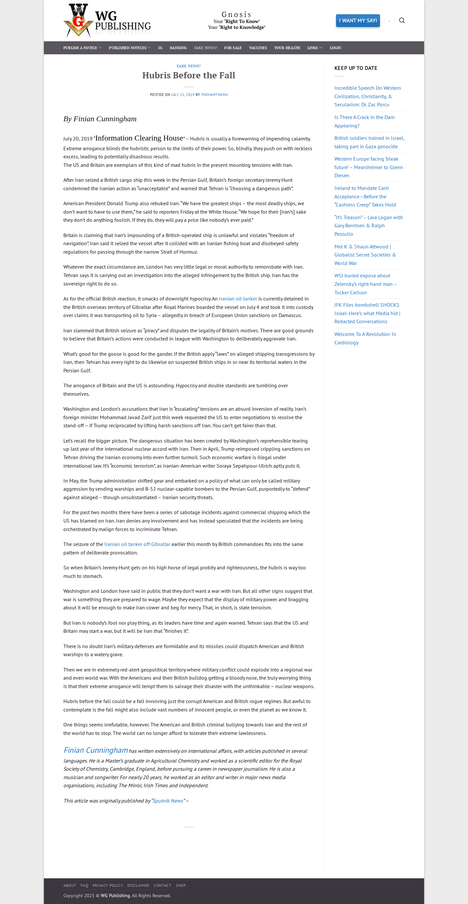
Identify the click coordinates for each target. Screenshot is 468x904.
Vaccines (258, 47)
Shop (181, 885)
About (69, 885)
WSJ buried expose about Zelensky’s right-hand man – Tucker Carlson (365, 283)
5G (160, 47)
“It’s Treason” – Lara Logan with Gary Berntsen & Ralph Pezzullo (368, 225)
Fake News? (205, 47)
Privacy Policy (108, 885)
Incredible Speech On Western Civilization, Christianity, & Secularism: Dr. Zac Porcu (367, 96)
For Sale (233, 47)
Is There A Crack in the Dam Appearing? (364, 121)
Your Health (287, 47)
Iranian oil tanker (238, 298)
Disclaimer (138, 885)
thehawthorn (214, 94)
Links (315, 48)
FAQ (84, 885)
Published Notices (129, 48)
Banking (178, 47)
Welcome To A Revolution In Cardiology (365, 338)
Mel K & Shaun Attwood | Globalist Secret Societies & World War (365, 254)
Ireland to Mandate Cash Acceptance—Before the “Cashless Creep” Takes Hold (365, 196)
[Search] (402, 20)
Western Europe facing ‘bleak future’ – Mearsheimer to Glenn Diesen (368, 167)
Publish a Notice (82, 48)
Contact (162, 885)
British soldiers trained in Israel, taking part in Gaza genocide (369, 142)
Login (335, 47)
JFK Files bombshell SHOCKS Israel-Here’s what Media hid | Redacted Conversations (367, 313)
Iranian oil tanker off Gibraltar (137, 544)
